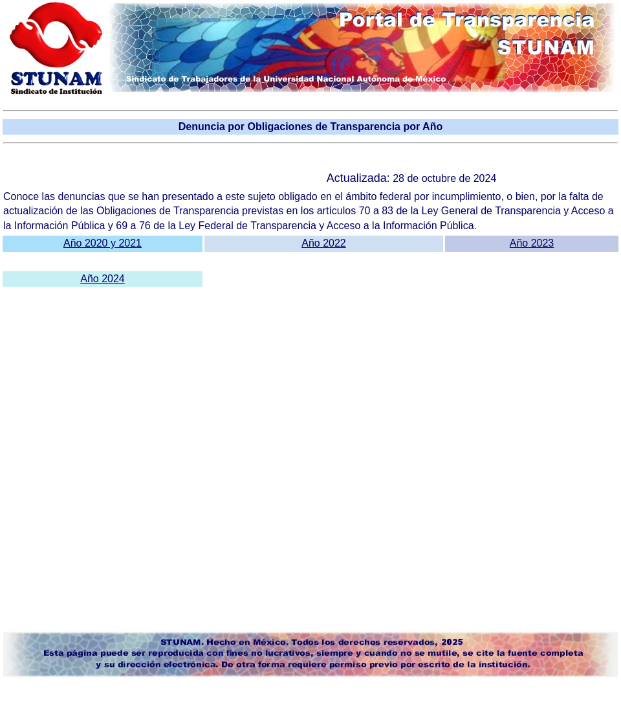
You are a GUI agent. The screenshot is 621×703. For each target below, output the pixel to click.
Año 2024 (102, 278)
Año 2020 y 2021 (102, 243)
